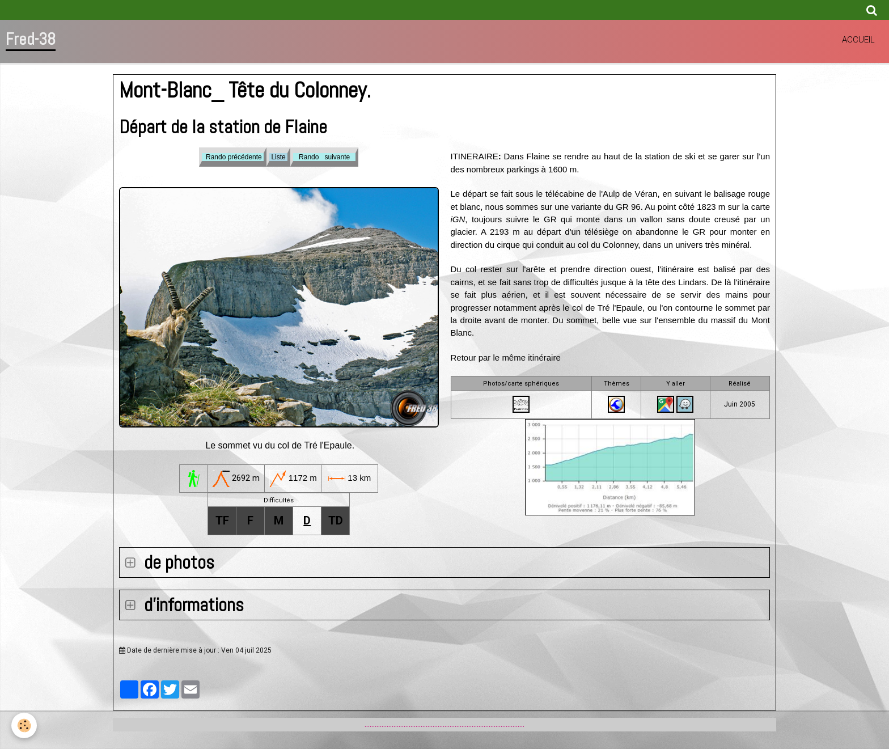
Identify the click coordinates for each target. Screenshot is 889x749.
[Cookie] (24, 725)
